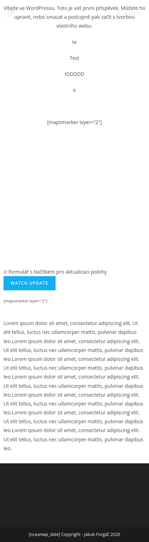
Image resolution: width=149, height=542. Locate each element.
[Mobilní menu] (130, 13)
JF (10, 13)
